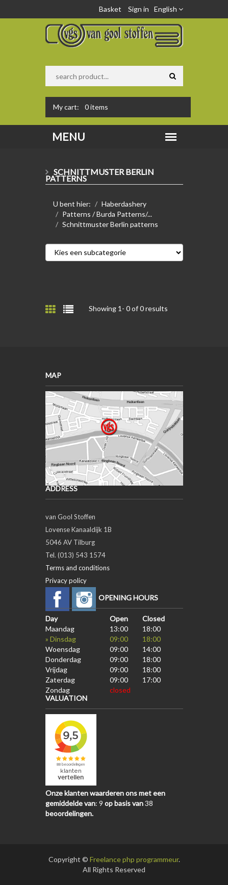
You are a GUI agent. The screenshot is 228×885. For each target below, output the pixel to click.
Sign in (138, 9)
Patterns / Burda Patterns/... (107, 214)
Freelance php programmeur (134, 859)
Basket (110, 9)
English (168, 9)
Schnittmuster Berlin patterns (110, 224)
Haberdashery (124, 203)
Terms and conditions (77, 568)
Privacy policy (66, 580)
